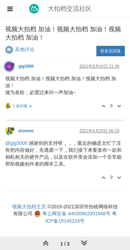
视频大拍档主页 (29, 206)
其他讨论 (24, 49)
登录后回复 (110, 51)
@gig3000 (16, 143)
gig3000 (26, 66)
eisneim (26, 130)
